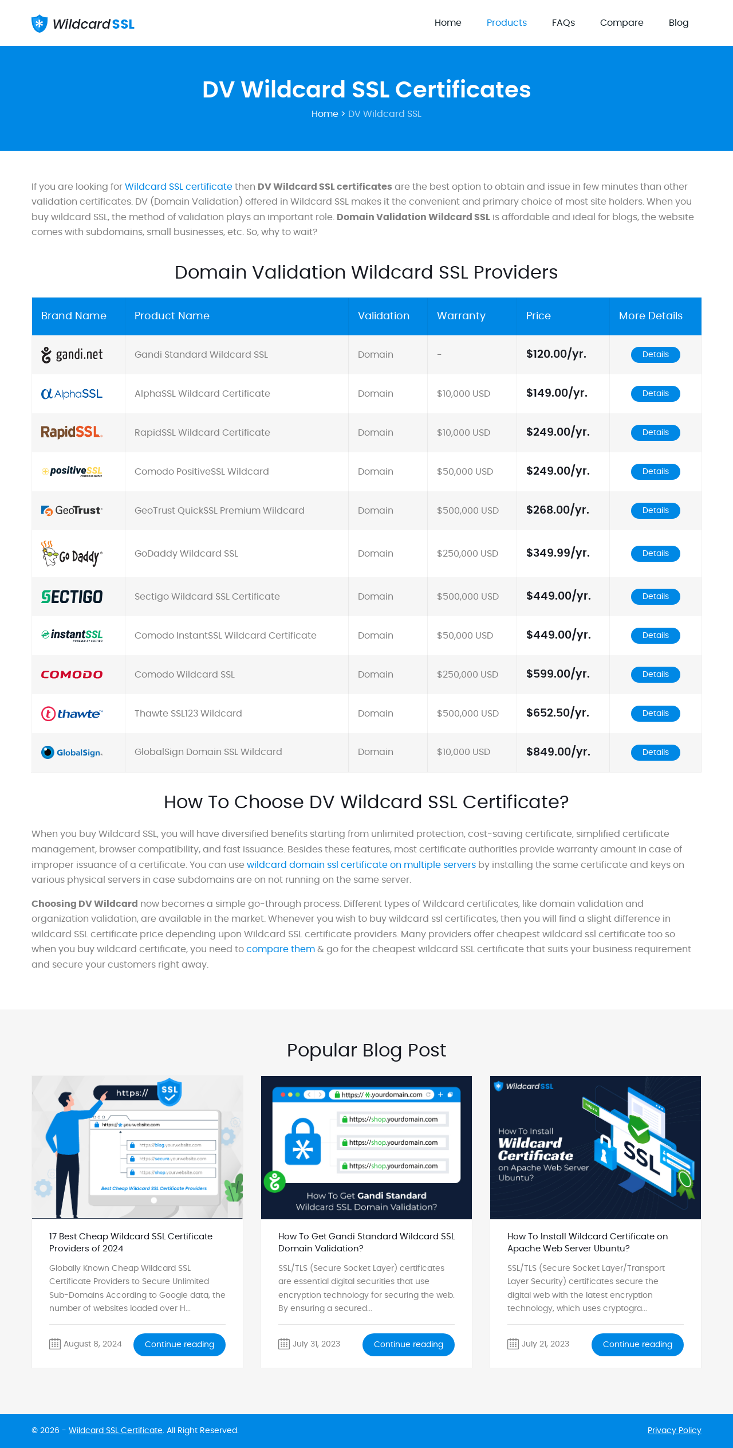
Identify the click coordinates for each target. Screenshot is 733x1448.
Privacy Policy (675, 1431)
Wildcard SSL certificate (178, 186)
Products (507, 23)
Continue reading (179, 1345)
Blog (679, 23)
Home (448, 23)
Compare (622, 23)
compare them (280, 949)
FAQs (563, 23)
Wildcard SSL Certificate (116, 1431)
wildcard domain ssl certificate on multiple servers (361, 865)
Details (656, 355)
